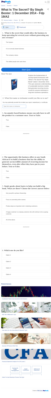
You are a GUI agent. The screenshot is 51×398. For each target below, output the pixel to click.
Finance (16, 20)
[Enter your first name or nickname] (14, 106)
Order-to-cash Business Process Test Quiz (13, 377)
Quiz (6, 27)
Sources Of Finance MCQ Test (10, 346)
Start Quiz (26, 70)
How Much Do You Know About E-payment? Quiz (14, 330)
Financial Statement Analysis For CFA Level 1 (13, 361)
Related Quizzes (6, 284)
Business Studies (8, 20)
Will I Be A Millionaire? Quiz (9, 314)
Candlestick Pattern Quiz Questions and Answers (14, 299)
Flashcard (21, 27)
